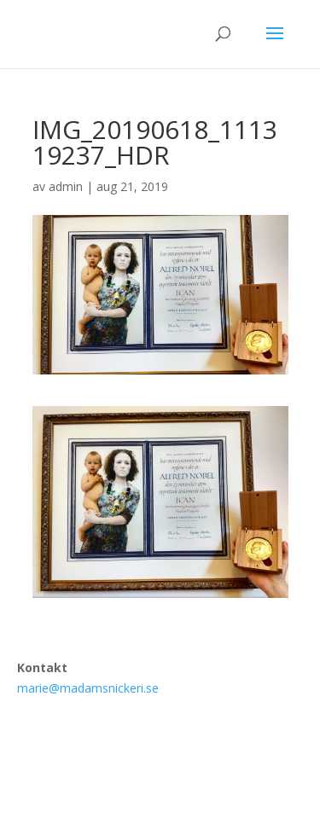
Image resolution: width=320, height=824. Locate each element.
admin (66, 186)
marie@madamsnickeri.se (88, 688)
